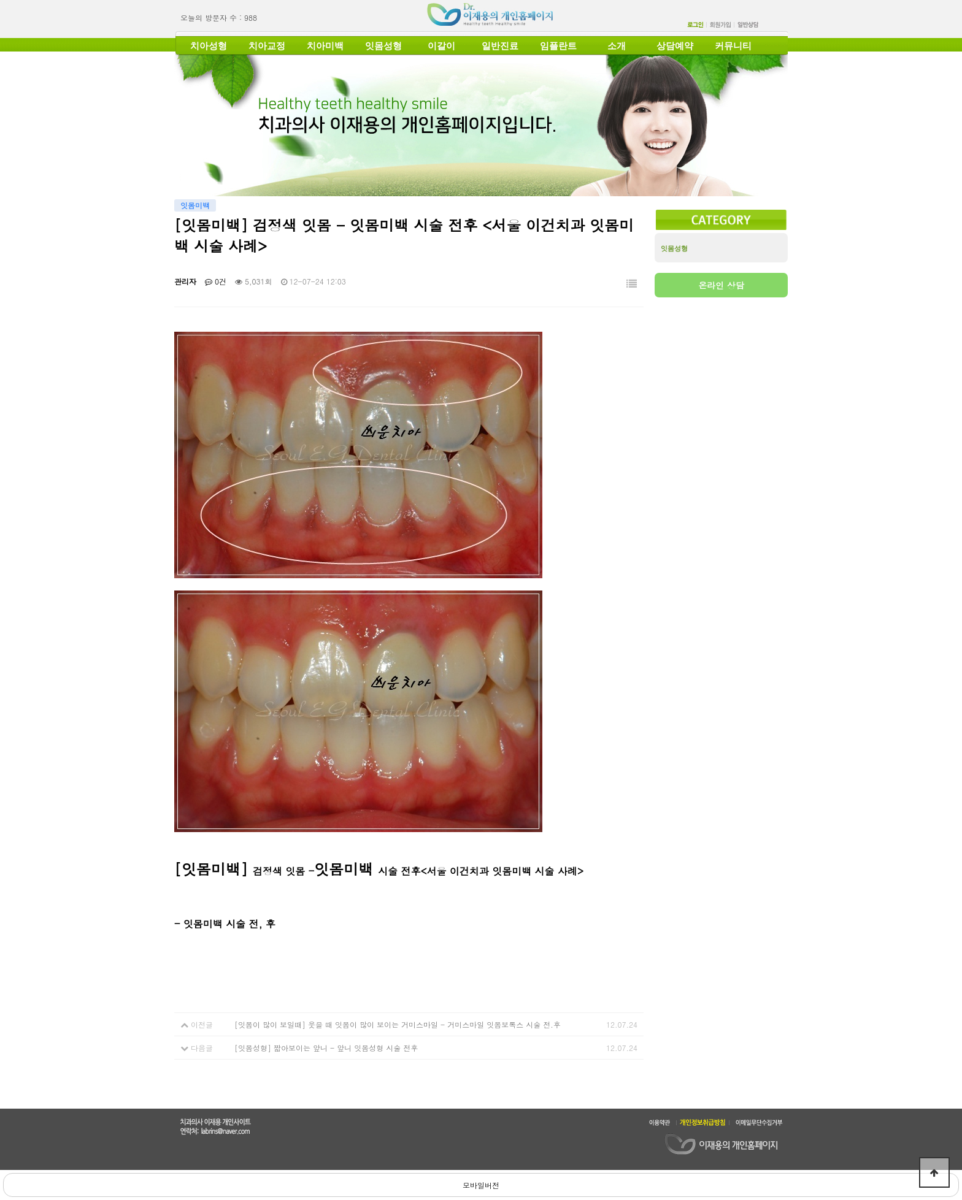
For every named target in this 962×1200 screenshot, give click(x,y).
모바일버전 (481, 1185)
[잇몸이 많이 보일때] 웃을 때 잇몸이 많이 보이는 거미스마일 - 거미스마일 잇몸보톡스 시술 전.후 (397, 1024)
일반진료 (500, 46)
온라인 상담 (721, 285)
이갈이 (441, 46)
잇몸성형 (383, 46)
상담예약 (674, 46)
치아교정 (266, 46)
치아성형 (208, 46)
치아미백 (325, 46)
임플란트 (558, 46)
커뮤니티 (733, 46)
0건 (215, 281)
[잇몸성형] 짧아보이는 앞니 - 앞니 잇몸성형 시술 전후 (326, 1047)
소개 (616, 46)
